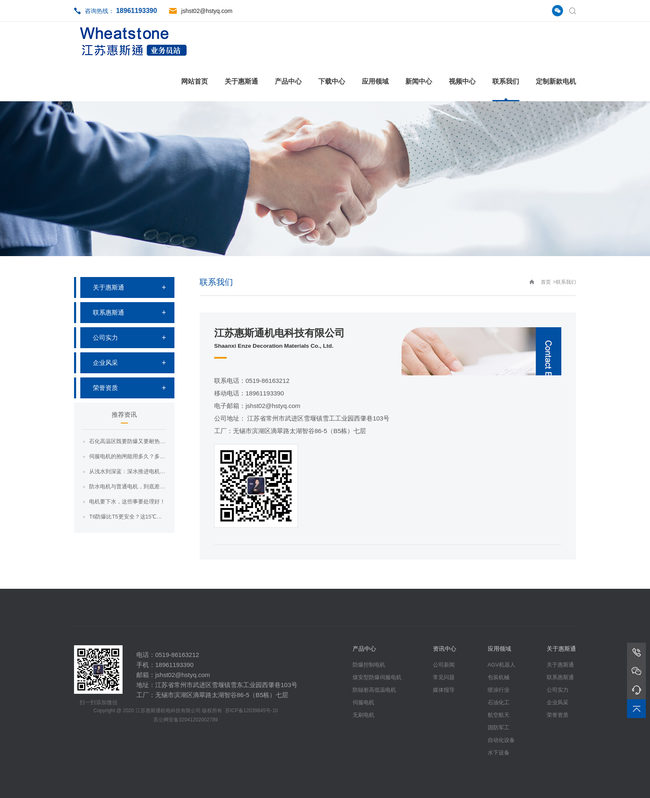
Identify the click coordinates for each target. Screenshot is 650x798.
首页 (546, 282)
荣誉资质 (105, 387)
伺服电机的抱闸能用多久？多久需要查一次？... (127, 456)
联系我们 (505, 81)
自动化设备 (501, 740)
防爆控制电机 (369, 665)
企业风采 (105, 362)
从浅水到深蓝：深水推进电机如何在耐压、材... (127, 471)
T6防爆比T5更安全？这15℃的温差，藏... (127, 516)
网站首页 (194, 81)
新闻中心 (418, 81)
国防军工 (498, 727)
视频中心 (462, 81)
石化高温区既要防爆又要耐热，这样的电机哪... (127, 441)
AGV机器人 (501, 665)
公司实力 (105, 337)
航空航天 (498, 715)
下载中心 (331, 81)
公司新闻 (444, 665)
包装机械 (498, 677)
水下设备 (498, 752)
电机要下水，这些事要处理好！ (127, 501)
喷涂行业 (498, 690)
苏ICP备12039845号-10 (251, 710)
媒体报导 (444, 690)
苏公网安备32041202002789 (186, 720)
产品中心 (288, 81)
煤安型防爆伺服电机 (377, 677)
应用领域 (375, 81)
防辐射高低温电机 (374, 690)
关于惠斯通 (241, 81)
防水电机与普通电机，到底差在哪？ (127, 486)
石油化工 (498, 702)
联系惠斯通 (108, 312)
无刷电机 (363, 715)
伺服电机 (363, 702)
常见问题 (444, 677)
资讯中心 (444, 648)
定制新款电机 (556, 81)
